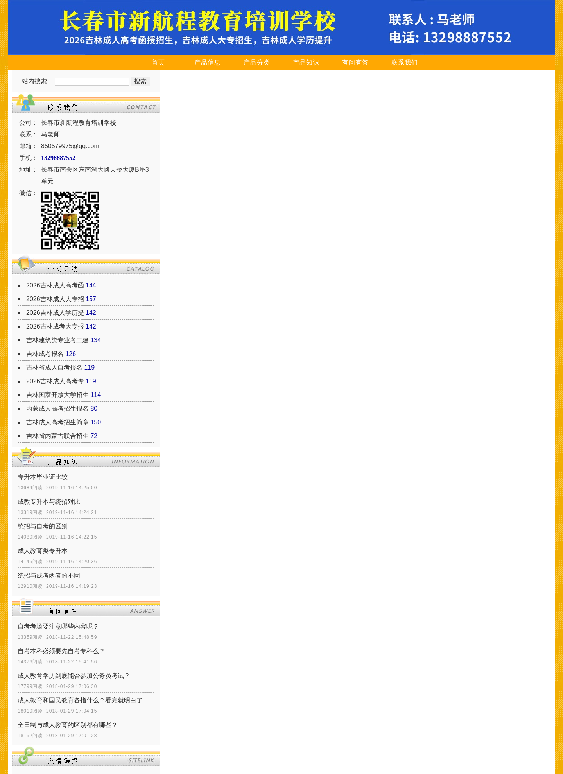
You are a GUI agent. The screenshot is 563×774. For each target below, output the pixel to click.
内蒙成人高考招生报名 (57, 408)
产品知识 (306, 62)
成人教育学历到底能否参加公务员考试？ (74, 675)
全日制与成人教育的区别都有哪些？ (68, 725)
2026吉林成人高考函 (55, 285)
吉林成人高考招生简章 (57, 422)
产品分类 (257, 62)
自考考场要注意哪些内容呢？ (58, 626)
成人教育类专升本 (43, 551)
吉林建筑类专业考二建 (57, 340)
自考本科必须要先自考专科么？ (61, 651)
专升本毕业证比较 (43, 477)
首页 (158, 62)
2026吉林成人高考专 (55, 381)
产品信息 (207, 62)
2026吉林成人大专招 (55, 299)
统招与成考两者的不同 (49, 575)
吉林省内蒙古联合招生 (57, 436)
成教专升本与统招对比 (49, 501)
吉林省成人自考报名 (54, 367)
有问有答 (355, 62)
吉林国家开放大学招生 (57, 394)
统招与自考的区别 (43, 526)
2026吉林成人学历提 (55, 312)
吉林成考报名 (45, 353)
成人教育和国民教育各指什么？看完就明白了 (80, 700)
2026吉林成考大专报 (55, 326)
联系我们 (404, 62)
